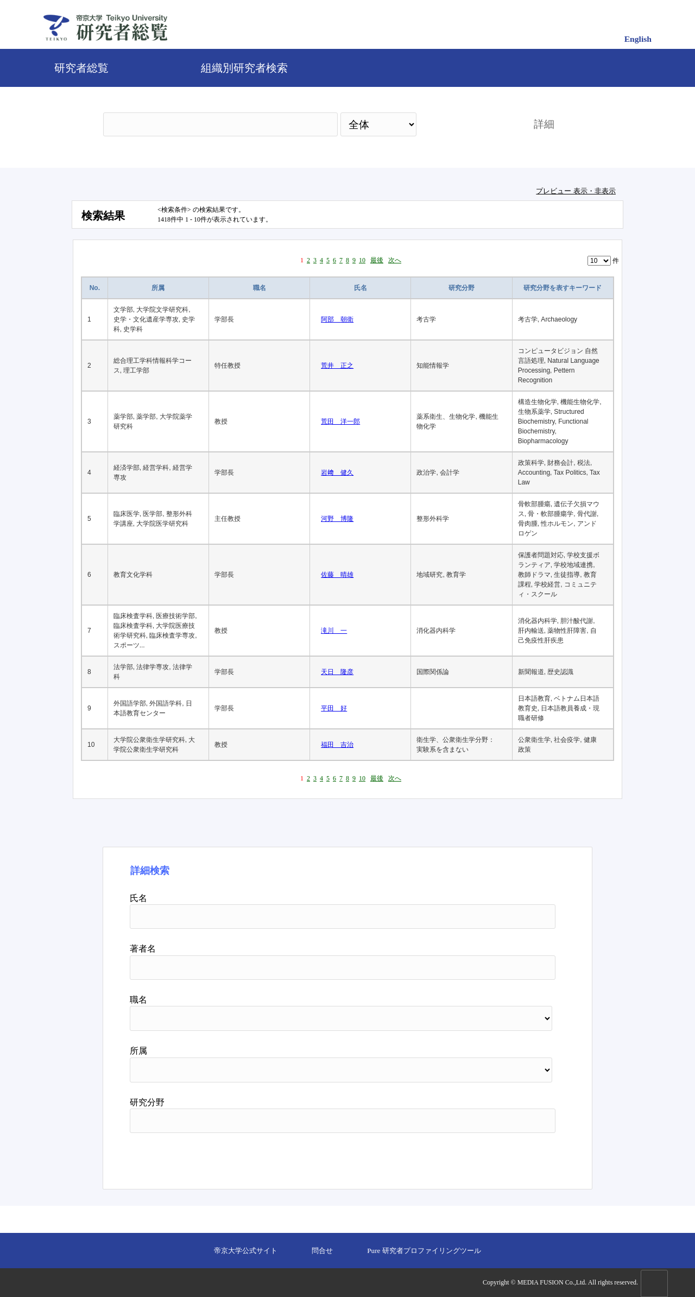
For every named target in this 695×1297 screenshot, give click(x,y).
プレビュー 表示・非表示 (576, 191)
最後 (376, 260)
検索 (465, 124)
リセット (527, 1157)
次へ (394, 260)
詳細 (544, 124)
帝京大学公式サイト (245, 1250)
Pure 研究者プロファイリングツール (424, 1250)
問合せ (322, 1250)
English (638, 38)
